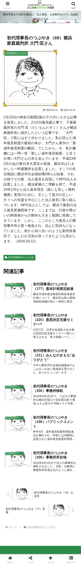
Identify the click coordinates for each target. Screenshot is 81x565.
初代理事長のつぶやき (19, 257)
